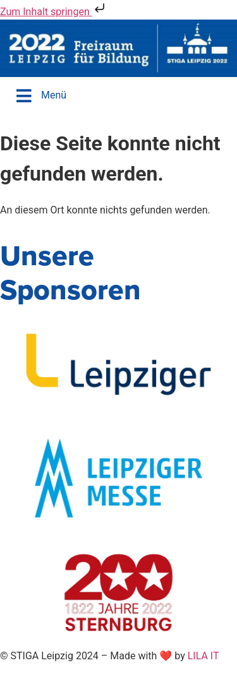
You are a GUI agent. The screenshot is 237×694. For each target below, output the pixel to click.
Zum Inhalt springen (53, 12)
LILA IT (203, 656)
